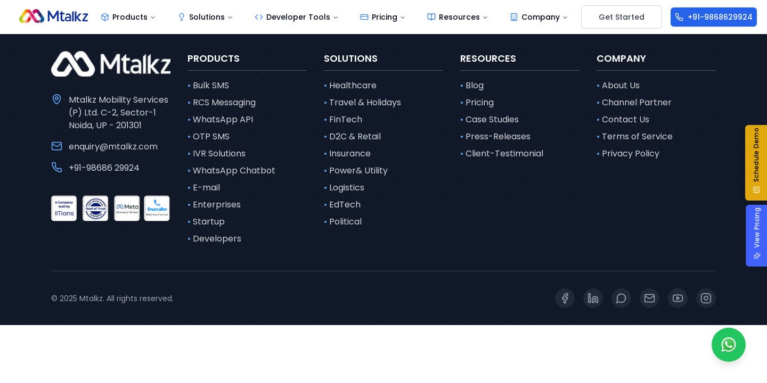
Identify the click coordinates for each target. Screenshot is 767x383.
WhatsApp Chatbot (231, 170)
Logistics (344, 187)
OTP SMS (208, 136)
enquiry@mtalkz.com (113, 146)
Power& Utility (356, 170)
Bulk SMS (208, 85)
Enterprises (214, 204)
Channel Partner (634, 102)
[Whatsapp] (729, 345)
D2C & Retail (352, 136)
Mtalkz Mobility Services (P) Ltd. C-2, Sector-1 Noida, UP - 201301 (118, 112)
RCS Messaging (221, 102)
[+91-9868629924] (714, 17)
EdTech (342, 204)
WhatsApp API (220, 119)
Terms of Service (635, 136)
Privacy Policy (628, 153)
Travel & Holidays (362, 102)
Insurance (347, 153)
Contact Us (623, 119)
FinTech (343, 119)
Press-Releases (495, 136)
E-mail (203, 187)
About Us (618, 85)
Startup (206, 221)
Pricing (477, 102)
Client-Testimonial (501, 153)
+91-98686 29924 (104, 168)
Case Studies (489, 119)
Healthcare (350, 85)
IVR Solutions (216, 153)
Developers (214, 238)
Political (343, 221)
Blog (472, 85)
